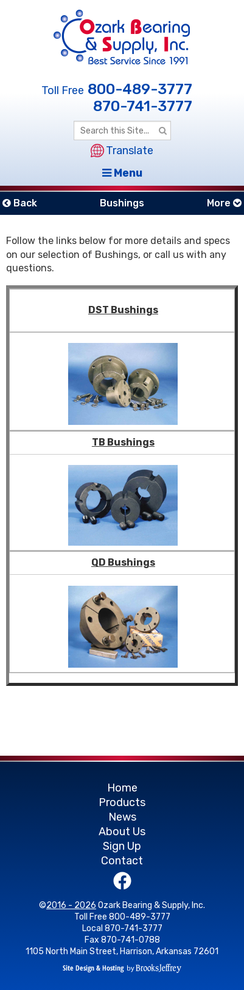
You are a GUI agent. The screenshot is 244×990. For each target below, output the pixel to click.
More (224, 203)
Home (122, 788)
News (122, 817)
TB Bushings (123, 442)
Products (122, 802)
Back (19, 203)
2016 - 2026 (71, 905)
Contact (122, 860)
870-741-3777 (142, 106)
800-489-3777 (140, 89)
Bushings (122, 203)
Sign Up (122, 846)
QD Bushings (123, 562)
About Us (122, 831)
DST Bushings (123, 310)
